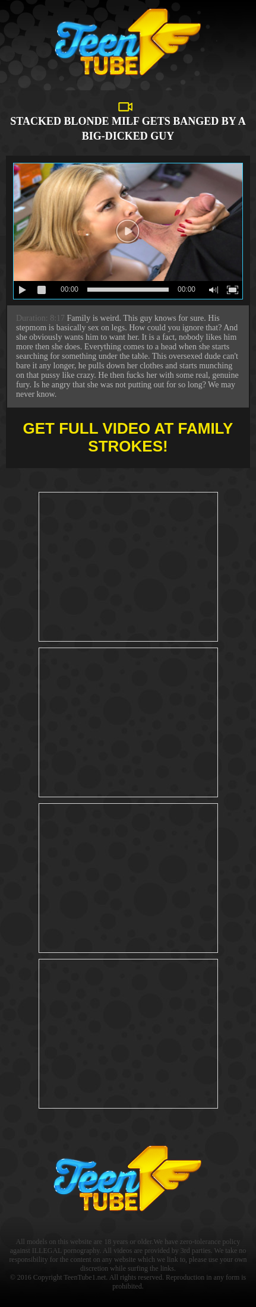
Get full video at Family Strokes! (128, 437)
